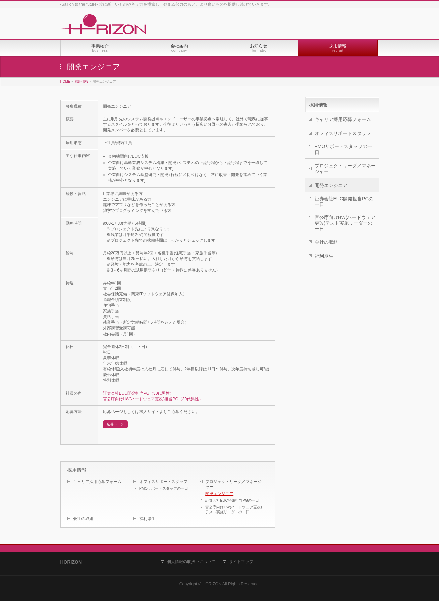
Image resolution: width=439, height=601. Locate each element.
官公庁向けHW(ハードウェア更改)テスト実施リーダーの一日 (233, 509)
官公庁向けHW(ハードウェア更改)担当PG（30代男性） (153, 399)
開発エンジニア (219, 493)
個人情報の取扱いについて (191, 562)
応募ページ (115, 424)
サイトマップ (241, 562)
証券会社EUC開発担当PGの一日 (232, 500)
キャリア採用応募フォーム (97, 481)
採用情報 (76, 470)
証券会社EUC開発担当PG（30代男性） (138, 393)
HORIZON (211, 584)
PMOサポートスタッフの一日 (163, 488)
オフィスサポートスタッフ (163, 481)
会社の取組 (83, 518)
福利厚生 (147, 518)
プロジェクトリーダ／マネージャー (233, 484)
